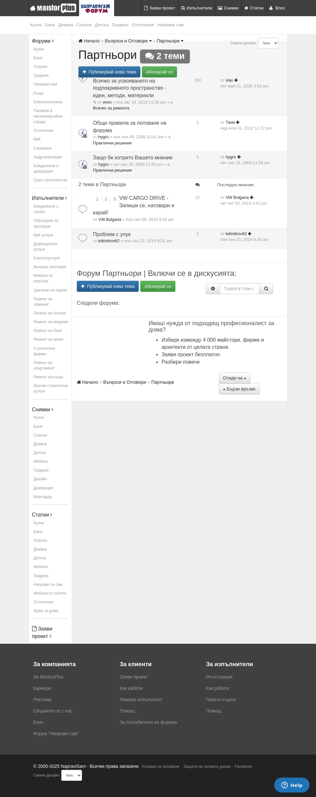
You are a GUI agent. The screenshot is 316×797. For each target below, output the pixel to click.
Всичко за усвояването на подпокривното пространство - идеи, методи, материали (129, 88)
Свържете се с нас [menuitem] (52, 710)
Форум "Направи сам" (56, 733)
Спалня (84, 24)
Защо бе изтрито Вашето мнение (133, 157)
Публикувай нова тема (109, 71)
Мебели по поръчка (43, 278)
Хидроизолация (48, 157)
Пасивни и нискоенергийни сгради (48, 116)
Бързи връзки (239, 389)
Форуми (43, 41)
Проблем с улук (112, 234)
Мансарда (43, 497)
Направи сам (171, 24)
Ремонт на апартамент (44, 365)
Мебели (41, 461)
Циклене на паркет (51, 290)
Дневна (65, 24)
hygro (103, 136)
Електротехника (48, 102)
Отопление (143, 24)
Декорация (43, 488)
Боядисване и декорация (46, 169)
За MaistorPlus (48, 676)
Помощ (127, 710)
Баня (50, 24)
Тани (230, 122)
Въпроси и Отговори (128, 40)
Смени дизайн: (243, 43)
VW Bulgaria (109, 219)
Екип (38, 722)
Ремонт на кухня (49, 339)
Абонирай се (159, 71)
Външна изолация (50, 267)
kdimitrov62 (108, 240)
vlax (229, 80)
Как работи (131, 688)
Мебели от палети (50, 593)
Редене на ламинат (43, 302)
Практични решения (112, 143)
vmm (107, 102)
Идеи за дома (46, 611)
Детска (102, 24)
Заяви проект (159, 8)
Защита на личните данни (206, 766)
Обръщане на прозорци (46, 223)
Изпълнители (196, 8)
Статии (253, 8)
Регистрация (219, 676)
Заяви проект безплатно (190, 354)
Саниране (43, 148)
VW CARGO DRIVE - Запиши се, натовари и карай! (133, 205)
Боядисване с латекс (46, 209)
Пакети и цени (221, 699)
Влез (277, 8)
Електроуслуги (47, 258)
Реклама (42, 699)
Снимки (228, 8)
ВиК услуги (43, 235)
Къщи (39, 93)
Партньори (170, 40)
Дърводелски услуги (45, 247)
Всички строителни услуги (51, 388)
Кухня (36, 24)
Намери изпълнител (141, 699)
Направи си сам (48, 584)
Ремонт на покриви (51, 322)
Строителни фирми (44, 351)
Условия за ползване (160, 766)
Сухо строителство (51, 180)
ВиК (37, 139)
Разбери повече (180, 362)
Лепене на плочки (50, 313)
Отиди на (234, 378)
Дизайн (40, 479)
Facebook (243, 766)
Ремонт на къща (48, 377)
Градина (120, 24)
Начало (89, 40)
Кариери (42, 688)
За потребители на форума (148, 722)
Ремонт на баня (48, 330)
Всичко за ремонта (111, 108)
